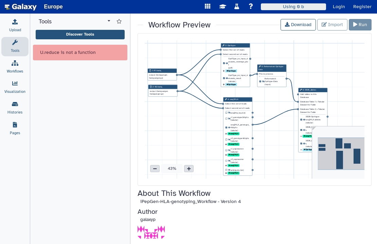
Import (332, 24)
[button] (155, 168)
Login (339, 6)
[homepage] (21, 7)
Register (362, 6)
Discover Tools (80, 34)
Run (360, 24)
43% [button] (172, 168)
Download (298, 24)
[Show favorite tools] (119, 22)
